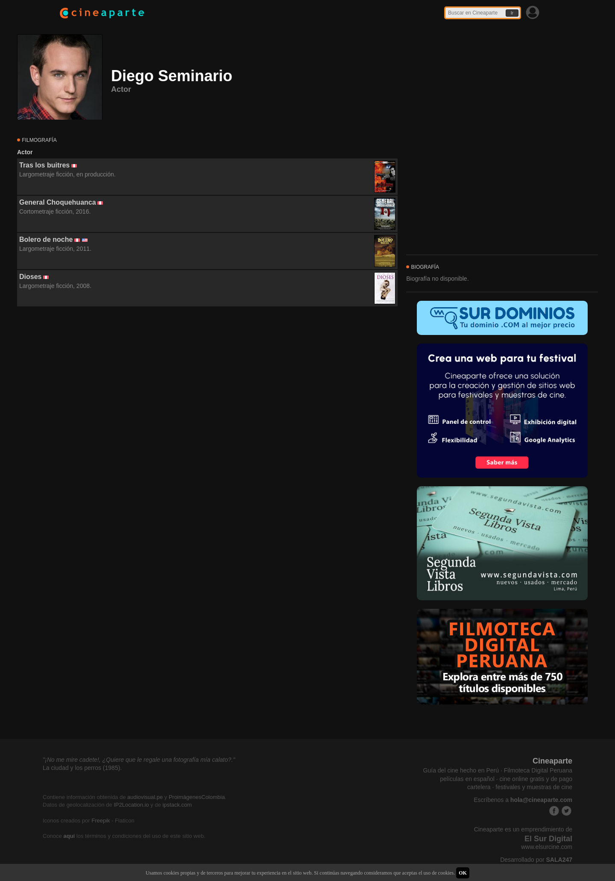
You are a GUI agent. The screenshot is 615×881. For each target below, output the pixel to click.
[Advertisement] (207, 384)
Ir (512, 13)
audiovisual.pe (145, 797)
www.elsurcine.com (546, 846)
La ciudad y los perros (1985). (82, 767)
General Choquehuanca (57, 202)
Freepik (100, 820)
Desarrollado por (536, 859)
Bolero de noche (46, 239)
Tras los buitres (44, 165)
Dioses (30, 276)
